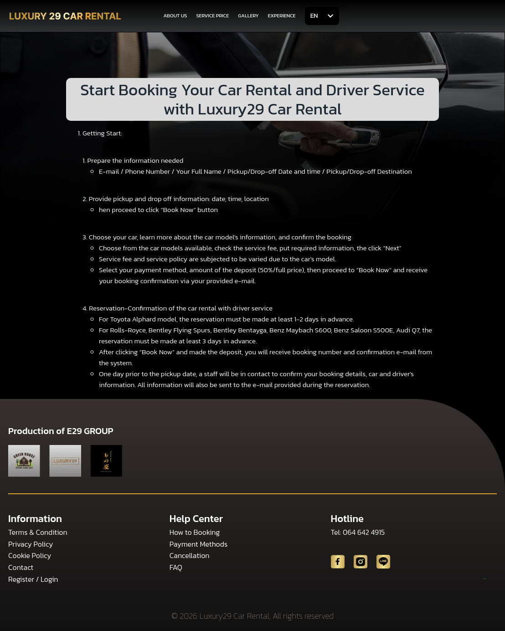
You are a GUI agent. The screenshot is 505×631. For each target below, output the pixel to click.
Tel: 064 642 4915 (358, 532)
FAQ (176, 567)
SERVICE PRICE (212, 15)
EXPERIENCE (282, 15)
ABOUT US (175, 15)
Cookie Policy (29, 555)
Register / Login (33, 579)
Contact (20, 567)
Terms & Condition (37, 532)
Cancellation (190, 555)
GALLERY (248, 15)
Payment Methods (198, 543)
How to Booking (195, 532)
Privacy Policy (30, 543)
